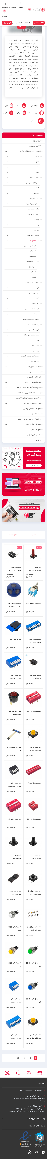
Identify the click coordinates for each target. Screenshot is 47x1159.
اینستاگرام (43, 1152)
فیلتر (34, 534)
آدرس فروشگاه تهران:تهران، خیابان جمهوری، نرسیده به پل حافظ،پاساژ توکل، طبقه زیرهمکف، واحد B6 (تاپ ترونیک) (27, 1109)
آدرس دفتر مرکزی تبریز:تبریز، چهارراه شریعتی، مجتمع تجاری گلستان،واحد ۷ (29, 1098)
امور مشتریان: (32, 1090)
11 (18, 1058)
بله (29, 1152)
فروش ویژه (7, 23)
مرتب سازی (13, 534)
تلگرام (36, 1152)
